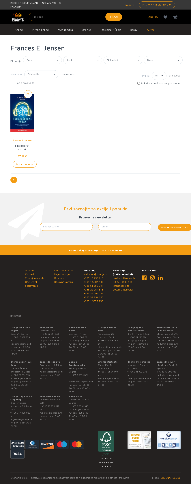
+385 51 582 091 (93, 285)
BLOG (13, 2)
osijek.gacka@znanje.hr (140, 378)
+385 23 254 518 (93, 289)
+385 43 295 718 (93, 278)
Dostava (59, 278)
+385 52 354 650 (94, 297)
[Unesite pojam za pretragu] (75, 17)
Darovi (134, 29)
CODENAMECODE (170, 477)
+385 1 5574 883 (80, 375)
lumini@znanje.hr (169, 343)
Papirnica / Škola (110, 29)
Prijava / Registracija (157, 4)
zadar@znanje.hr (22, 378)
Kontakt (29, 274)
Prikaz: (146, 75)
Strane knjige (40, 29)
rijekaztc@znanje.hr (53, 371)
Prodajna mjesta (34, 278)
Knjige (19, 29)
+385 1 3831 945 (79, 406)
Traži (114, 16)
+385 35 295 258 (93, 293)
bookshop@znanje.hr (21, 343)
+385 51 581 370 (50, 368)
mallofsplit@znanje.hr (51, 412)
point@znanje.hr (80, 409)
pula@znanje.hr (51, 337)
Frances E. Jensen (22, 140)
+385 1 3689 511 (122, 281)
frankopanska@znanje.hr (81, 381)
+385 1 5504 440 (94, 281)
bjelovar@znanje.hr (170, 375)
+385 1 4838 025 (21, 412)
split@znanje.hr (139, 340)
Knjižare (129, 4)
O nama (29, 270)
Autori (151, 29)
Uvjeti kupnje (62, 274)
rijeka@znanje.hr (81, 340)
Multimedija (65, 29)
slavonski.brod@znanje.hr (111, 347)
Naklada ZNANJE (29, 2)
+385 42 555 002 (168, 340)
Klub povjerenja (63, 270)
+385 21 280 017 (50, 406)
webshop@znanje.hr (95, 274)
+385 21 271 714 (138, 337)
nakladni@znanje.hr (124, 278)
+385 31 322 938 (138, 371)
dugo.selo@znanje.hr (21, 419)
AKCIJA (153, 17)
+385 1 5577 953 (93, 301)
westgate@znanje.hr (108, 378)
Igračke (86, 29)
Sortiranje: (16, 74)
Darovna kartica (63, 281)
